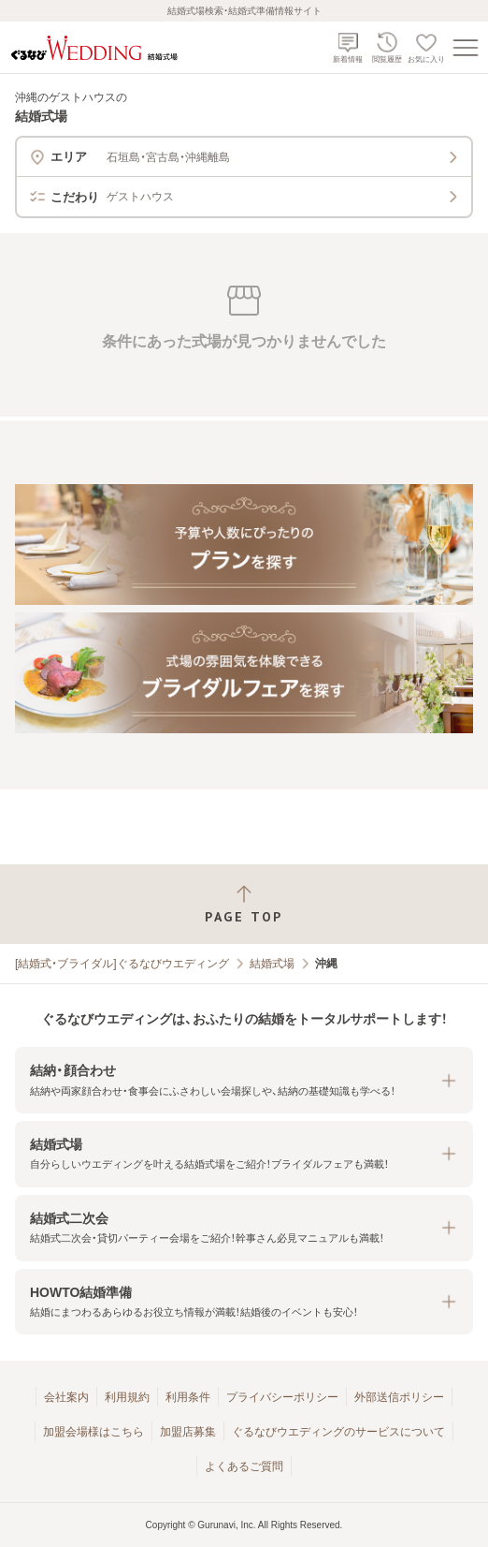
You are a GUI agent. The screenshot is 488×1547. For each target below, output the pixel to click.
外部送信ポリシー (399, 1397)
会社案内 (66, 1397)
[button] (244, 1080)
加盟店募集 (188, 1431)
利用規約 (127, 1397)
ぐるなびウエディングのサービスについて (338, 1431)
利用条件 (187, 1397)
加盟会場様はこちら (93, 1431)
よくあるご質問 (244, 1466)
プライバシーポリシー (282, 1397)
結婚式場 (272, 963)
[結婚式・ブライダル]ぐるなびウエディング (122, 963)
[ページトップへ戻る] (244, 904)
